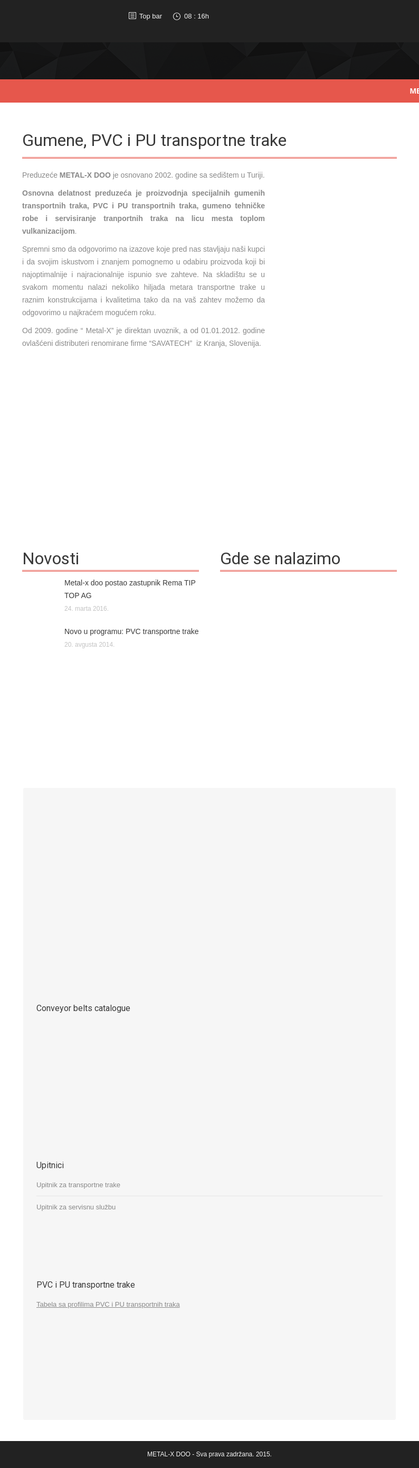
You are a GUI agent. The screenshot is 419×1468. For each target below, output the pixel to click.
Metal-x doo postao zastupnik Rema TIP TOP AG (130, 589)
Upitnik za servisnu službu (76, 1207)
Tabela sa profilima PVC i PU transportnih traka (108, 1304)
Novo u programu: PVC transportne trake (131, 631)
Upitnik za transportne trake (78, 1185)
